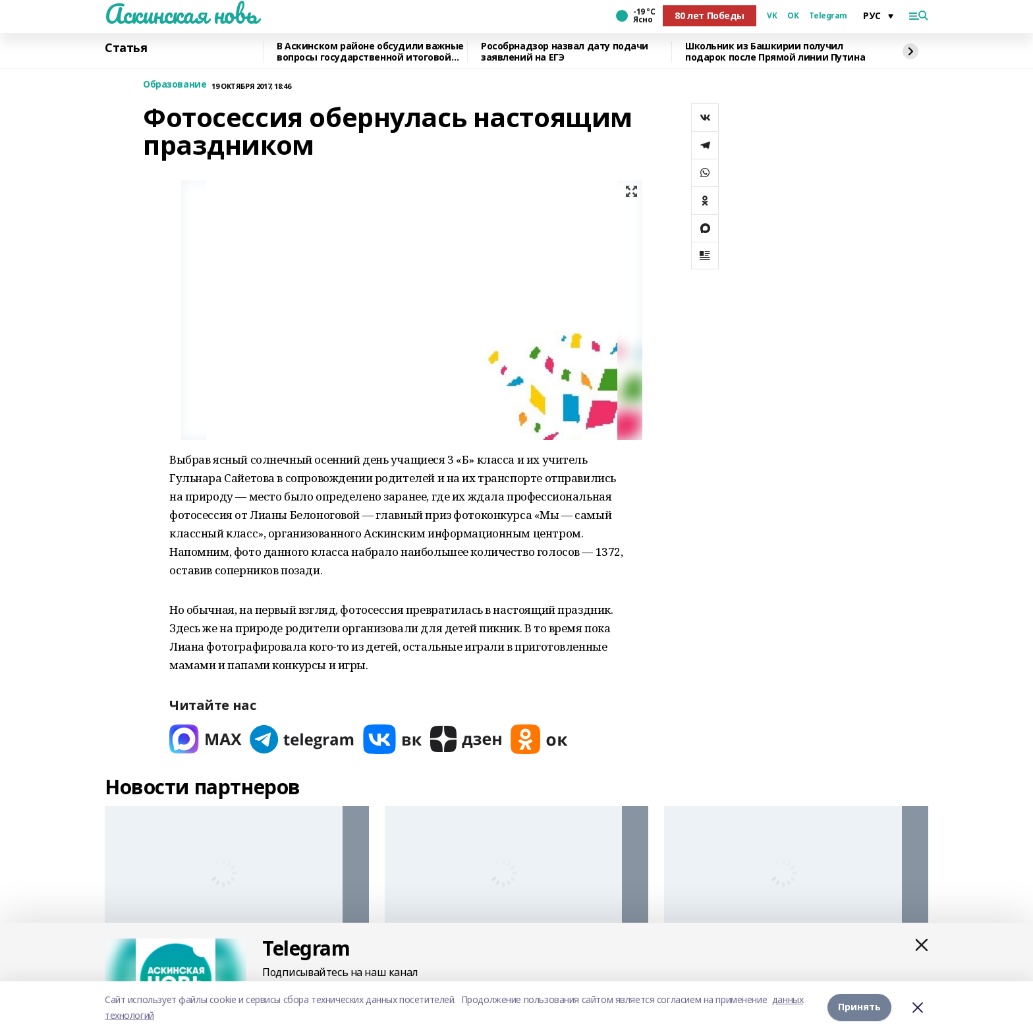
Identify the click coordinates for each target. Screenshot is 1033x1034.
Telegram (828, 16)
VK (772, 16)
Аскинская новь (181, 13)
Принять (859, 1007)
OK (792, 16)
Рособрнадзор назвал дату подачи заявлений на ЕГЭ (564, 52)
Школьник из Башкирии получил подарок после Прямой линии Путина (775, 52)
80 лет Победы (709, 15)
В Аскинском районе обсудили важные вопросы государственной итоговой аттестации (370, 52)
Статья (126, 48)
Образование (174, 84)
